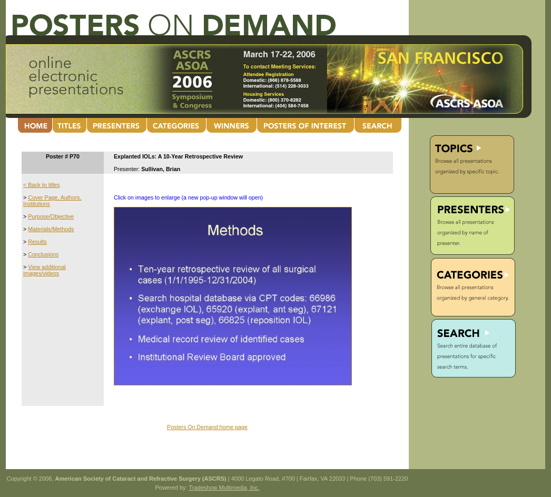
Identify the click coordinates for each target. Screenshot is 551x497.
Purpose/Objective (51, 216)
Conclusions (43, 254)
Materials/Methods (51, 229)
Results (37, 241)
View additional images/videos (44, 270)
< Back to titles (41, 185)
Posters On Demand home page (207, 427)
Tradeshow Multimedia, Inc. (224, 487)
